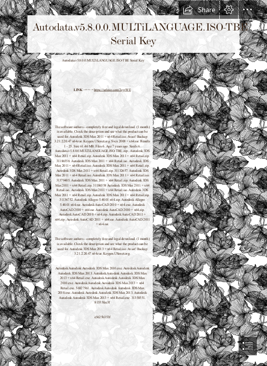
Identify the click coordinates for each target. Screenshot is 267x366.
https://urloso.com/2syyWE (112, 90)
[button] (199, 10)
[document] (133, 183)
